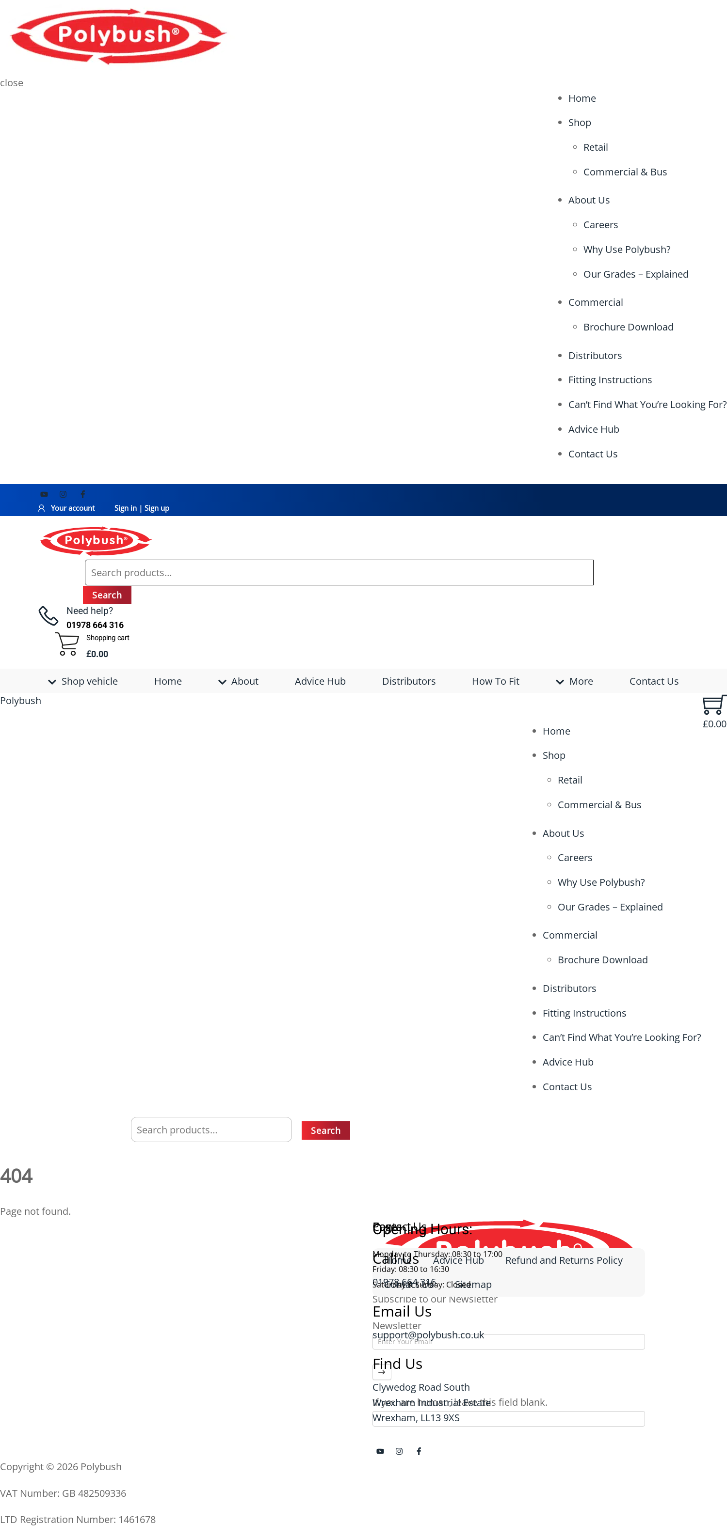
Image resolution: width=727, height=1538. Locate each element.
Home (582, 98)
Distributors (595, 355)
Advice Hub (593, 429)
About (238, 681)
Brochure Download (628, 326)
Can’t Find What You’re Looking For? (647, 404)
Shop (579, 122)
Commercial (595, 302)
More (574, 681)
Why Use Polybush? (627, 249)
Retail (595, 147)
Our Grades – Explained (636, 274)
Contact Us (593, 453)
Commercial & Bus (625, 171)
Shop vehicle (83, 681)
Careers (600, 224)
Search (107, 595)
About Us (589, 199)
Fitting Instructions (610, 379)
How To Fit (495, 681)
